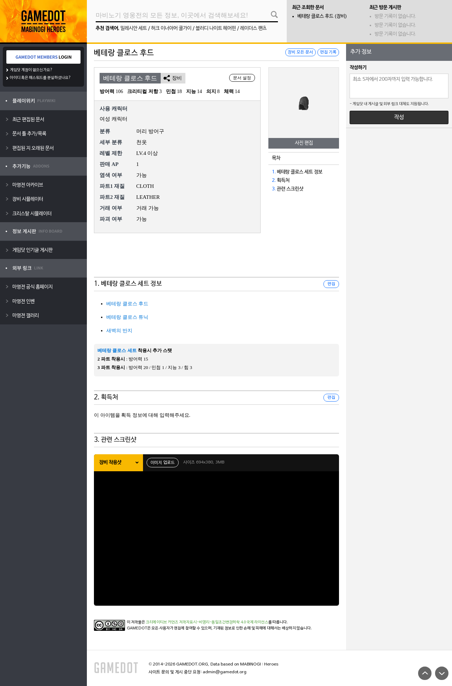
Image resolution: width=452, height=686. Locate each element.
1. (274, 172)
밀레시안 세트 (133, 28)
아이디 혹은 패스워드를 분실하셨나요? (40, 78)
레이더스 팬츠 (253, 28)
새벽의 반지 (119, 330)
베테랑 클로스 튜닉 (127, 317)
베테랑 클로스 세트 (117, 350)
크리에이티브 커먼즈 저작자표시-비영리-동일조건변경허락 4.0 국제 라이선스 (207, 622)
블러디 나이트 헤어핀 (216, 28)
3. (274, 189)
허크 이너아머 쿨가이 (171, 28)
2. (274, 180)
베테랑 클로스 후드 (127, 303)
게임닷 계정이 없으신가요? (31, 70)
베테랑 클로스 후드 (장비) (322, 16)
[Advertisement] (216, 260)
